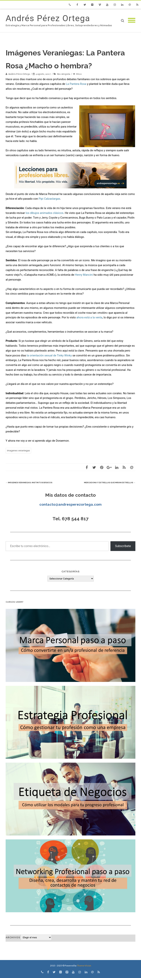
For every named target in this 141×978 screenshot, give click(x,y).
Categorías (71, 571)
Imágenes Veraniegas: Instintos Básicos (29, 483)
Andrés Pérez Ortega (48, 18)
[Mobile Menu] (131, 20)
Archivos (13, 937)
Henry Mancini (84, 274)
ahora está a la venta (89, 317)
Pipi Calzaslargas (49, 198)
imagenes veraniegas (18, 450)
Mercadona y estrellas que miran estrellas (109, 483)
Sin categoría (63, 73)
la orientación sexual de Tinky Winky (49, 355)
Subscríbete (123, 546)
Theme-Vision (84, 965)
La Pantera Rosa (76, 84)
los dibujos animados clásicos (44, 213)
